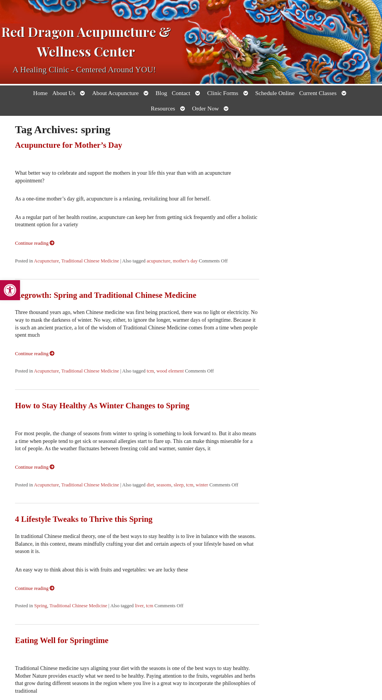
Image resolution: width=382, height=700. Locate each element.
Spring (40, 605)
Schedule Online (275, 93)
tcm (150, 371)
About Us (63, 93)
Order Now (205, 108)
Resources (163, 108)
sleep (179, 485)
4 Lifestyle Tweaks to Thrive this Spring (83, 519)
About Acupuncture (115, 93)
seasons (163, 485)
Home (40, 93)
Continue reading (35, 243)
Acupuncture (46, 261)
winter (202, 485)
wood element (170, 371)
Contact (181, 93)
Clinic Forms (222, 93)
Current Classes (318, 93)
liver (139, 605)
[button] (10, 290)
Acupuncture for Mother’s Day (68, 145)
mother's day (185, 261)
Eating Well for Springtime (61, 640)
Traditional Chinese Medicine (90, 261)
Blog (161, 93)
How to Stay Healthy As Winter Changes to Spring (102, 405)
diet (150, 485)
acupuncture (159, 261)
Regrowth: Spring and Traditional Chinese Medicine (105, 295)
